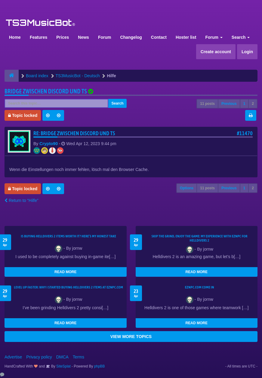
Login (247, 51)
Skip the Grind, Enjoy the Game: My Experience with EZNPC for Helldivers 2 (200, 238)
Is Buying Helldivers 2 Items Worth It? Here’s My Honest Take (68, 236)
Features (38, 37)
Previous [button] (229, 104)
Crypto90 (48, 143)
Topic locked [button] (22, 115)
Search (241, 37)
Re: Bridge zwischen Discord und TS (74, 133)
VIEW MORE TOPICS (131, 336)
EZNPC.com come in (199, 287)
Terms (78, 357)
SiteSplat (63, 366)
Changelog (131, 37)
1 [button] (244, 104)
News (83, 37)
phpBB (99, 366)
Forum (104, 37)
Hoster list (186, 37)
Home (15, 37)
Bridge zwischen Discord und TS (46, 91)
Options (186, 188)
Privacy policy (39, 357)
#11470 (245, 133)
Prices (62, 37)
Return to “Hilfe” (22, 200)
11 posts (207, 104)
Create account (216, 51)
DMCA (62, 357)
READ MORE (65, 272)
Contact (159, 37)
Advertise (13, 357)
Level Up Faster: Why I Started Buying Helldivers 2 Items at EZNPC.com (68, 287)
